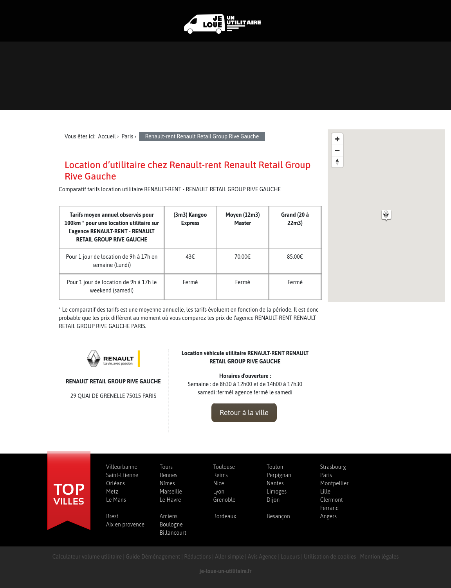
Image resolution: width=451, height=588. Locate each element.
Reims (220, 475)
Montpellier (334, 483)
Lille (325, 491)
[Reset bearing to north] (337, 161)
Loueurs (290, 557)
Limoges (277, 491)
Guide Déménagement (153, 557)
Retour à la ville (244, 412)
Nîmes (167, 483)
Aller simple (229, 557)
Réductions (197, 557)
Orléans (115, 483)
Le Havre (170, 500)
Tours (166, 467)
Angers (328, 516)
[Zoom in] (337, 139)
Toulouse (224, 467)
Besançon (278, 516)
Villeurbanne (121, 467)
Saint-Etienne (122, 475)
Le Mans (116, 500)
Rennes (168, 475)
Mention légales (379, 557)
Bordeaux (224, 516)
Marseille (171, 491)
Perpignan (279, 475)
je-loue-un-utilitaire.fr (226, 571)
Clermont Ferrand (331, 504)
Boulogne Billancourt (173, 528)
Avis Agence (262, 557)
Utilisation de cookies (330, 557)
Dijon (273, 500)
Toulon (275, 467)
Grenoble (224, 500)
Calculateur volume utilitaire (87, 557)
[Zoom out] (337, 150)
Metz (112, 491)
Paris (326, 475)
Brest (112, 516)
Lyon (218, 491)
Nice (218, 483)
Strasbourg (333, 467)
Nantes (275, 483)
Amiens (168, 516)
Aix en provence (125, 524)
